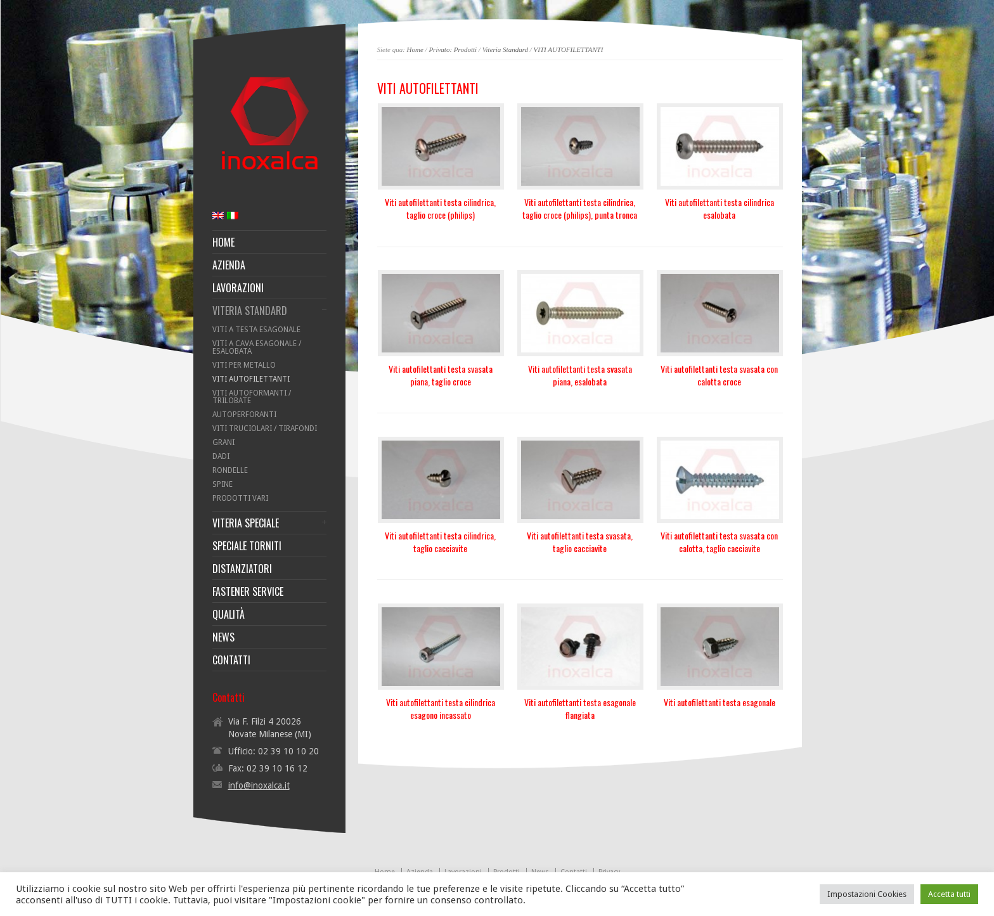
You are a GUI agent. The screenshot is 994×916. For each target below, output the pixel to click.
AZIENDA (228, 265)
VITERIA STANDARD (249, 311)
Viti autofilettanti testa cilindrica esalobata (719, 208)
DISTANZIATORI (242, 569)
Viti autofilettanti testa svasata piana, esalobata (580, 375)
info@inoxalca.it (259, 785)
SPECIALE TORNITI (246, 546)
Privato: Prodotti (453, 49)
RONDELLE (230, 470)
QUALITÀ (228, 614)
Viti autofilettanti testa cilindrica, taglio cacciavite (440, 542)
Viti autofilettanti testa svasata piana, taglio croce (441, 375)
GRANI (223, 442)
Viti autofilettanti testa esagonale (719, 702)
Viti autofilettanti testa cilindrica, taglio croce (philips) (440, 208)
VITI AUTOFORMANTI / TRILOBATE (251, 396)
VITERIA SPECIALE (245, 523)
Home (415, 49)
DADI (220, 456)
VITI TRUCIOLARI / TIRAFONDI (264, 428)
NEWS (223, 637)
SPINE (222, 484)
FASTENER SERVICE (247, 591)
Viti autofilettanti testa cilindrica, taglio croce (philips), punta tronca (579, 208)
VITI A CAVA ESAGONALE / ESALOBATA (256, 347)
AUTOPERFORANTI (244, 414)
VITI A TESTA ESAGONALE (256, 329)
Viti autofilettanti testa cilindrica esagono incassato (440, 708)
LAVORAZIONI (238, 288)
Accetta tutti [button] (949, 894)
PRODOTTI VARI (240, 498)
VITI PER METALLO (244, 365)
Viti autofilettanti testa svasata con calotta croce (719, 375)
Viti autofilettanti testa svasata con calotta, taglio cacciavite (719, 542)
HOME (223, 242)
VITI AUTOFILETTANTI (569, 49)
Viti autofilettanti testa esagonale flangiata (580, 708)
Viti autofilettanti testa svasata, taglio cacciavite (580, 542)
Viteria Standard (505, 49)
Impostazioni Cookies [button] (867, 894)
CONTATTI (231, 660)
